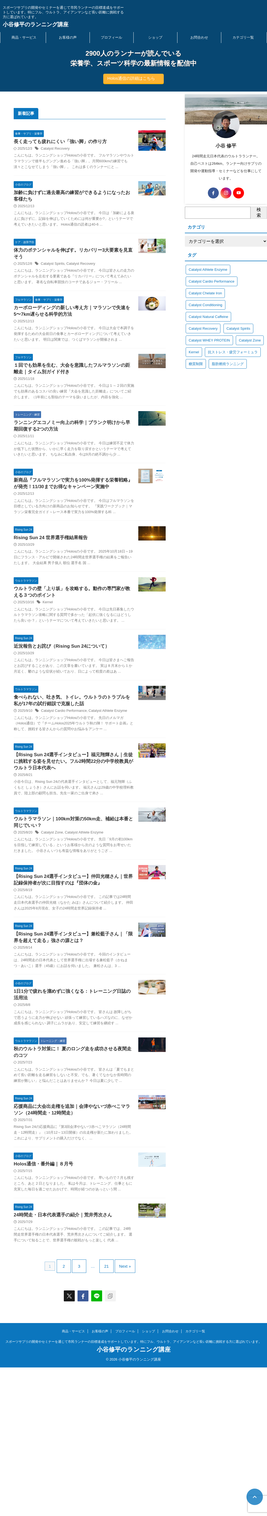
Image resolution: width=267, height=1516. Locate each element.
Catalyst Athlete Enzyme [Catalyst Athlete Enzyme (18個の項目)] (208, 270)
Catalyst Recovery (54, 149)
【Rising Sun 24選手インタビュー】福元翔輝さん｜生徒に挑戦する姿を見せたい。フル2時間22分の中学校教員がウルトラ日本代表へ (59, 847)
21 (105, 1417)
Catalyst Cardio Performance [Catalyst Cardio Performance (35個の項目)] (211, 281)
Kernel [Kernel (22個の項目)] (194, 352)
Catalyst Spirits (52, 278)
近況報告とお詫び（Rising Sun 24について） (59, 713)
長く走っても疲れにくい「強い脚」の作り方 (57, 142)
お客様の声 (68, 37)
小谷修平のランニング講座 (35, 24)
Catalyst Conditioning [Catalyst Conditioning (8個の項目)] (205, 305)
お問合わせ (199, 37)
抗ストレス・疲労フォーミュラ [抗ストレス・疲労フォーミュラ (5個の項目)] (233, 352)
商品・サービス (24, 37)
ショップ (155, 37)
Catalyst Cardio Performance (62, 785)
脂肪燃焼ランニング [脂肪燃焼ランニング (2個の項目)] (228, 364)
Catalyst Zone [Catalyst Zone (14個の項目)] (250, 340)
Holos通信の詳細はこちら (131, 78)
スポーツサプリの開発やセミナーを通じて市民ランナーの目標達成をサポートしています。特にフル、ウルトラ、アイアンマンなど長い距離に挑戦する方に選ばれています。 (133, 1490)
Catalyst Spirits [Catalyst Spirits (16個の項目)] (238, 328)
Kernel (47, 663)
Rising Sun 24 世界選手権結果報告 (48, 592)
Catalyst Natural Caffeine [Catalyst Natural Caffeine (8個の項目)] (208, 317)
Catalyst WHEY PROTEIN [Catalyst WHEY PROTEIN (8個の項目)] (209, 340)
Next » (121, 1417)
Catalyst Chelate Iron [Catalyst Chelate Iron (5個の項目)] (205, 293)
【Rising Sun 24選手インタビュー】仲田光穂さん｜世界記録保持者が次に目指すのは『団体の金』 (60, 983)
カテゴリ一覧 (243, 37)
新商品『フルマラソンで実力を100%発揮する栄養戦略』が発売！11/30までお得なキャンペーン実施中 (59, 527)
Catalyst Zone (51, 926)
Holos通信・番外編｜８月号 (42, 1304)
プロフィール (111, 37)
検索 (259, 212)
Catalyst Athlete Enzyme (81, 926)
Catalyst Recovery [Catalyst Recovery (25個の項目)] (203, 328)
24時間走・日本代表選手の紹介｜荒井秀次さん (60, 1361)
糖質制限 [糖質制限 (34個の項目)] (196, 364)
